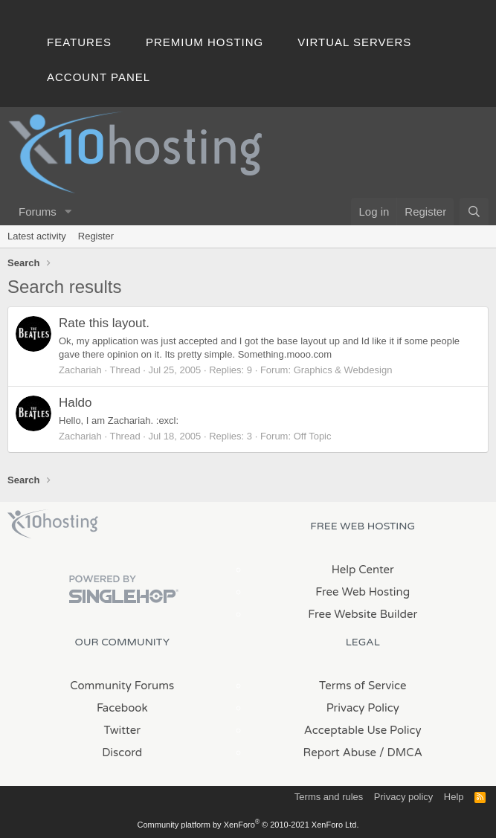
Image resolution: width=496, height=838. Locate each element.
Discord (122, 752)
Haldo (75, 403)
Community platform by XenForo (248, 824)
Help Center (363, 569)
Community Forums (122, 685)
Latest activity (36, 236)
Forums (38, 211)
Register (96, 236)
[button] (68, 211)
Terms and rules (328, 796)
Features (79, 42)
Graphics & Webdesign (343, 370)
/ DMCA (400, 752)
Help (454, 796)
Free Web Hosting (362, 592)
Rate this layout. (104, 323)
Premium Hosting (204, 42)
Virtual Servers (354, 42)
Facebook (122, 708)
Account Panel (98, 77)
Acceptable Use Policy (363, 730)
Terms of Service (363, 685)
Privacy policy (403, 796)
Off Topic (313, 436)
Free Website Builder (362, 614)
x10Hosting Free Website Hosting (52, 524)
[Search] (474, 211)
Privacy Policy (362, 708)
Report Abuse (340, 752)
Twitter (122, 730)
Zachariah (80, 370)
